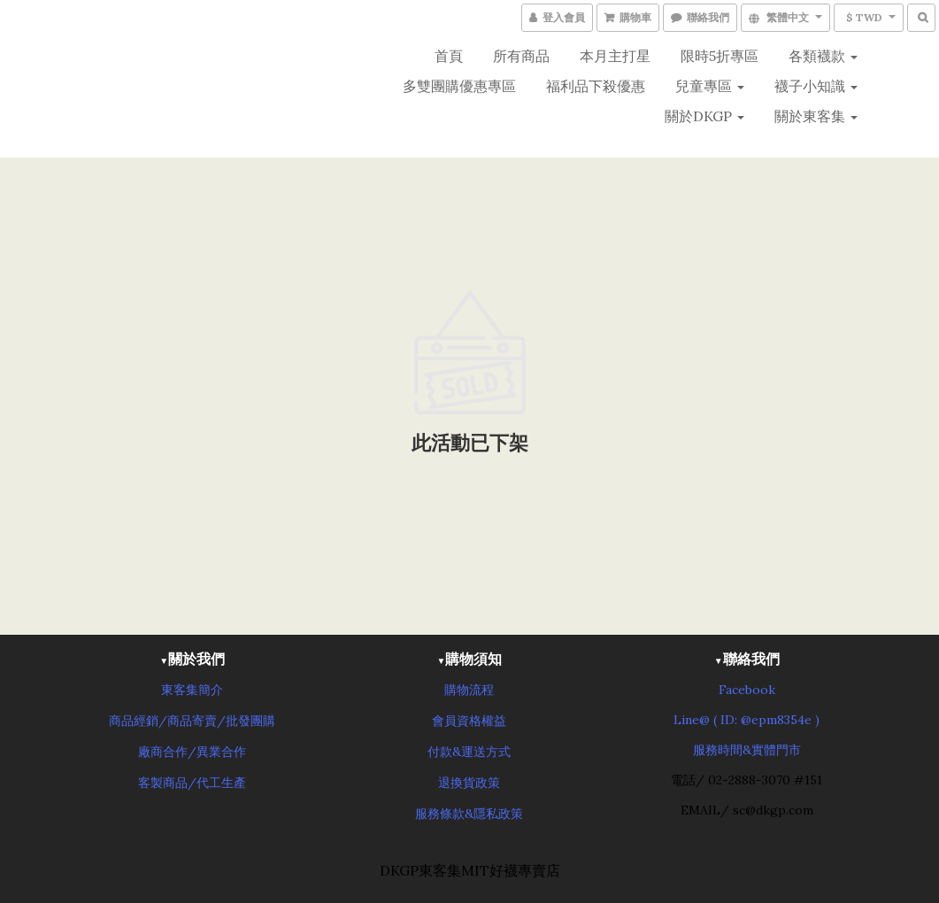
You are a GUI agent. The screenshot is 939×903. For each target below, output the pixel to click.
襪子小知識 (816, 86)
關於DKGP (704, 116)
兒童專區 (709, 86)
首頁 (449, 56)
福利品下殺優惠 (595, 86)
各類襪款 (823, 56)
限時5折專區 (719, 56)
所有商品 (521, 56)
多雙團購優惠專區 (459, 86)
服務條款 (440, 814)
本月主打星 (615, 56)
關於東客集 (816, 116)
